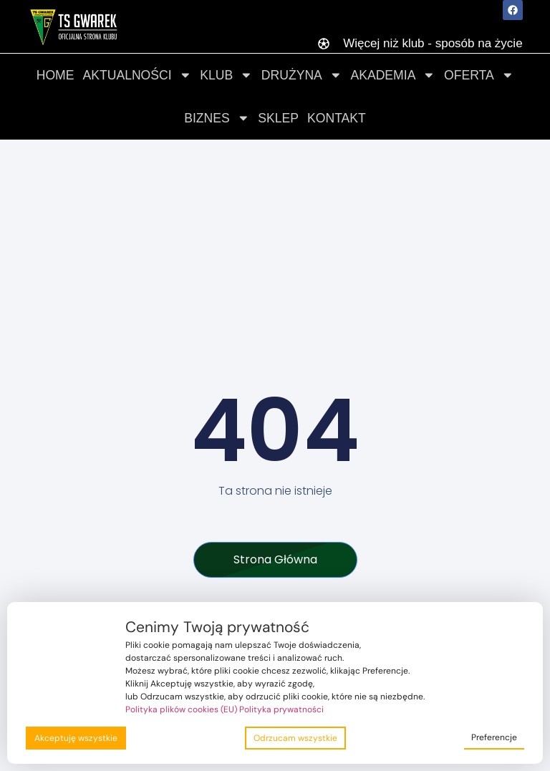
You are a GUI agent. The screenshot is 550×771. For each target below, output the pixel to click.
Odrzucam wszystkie (295, 738)
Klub (226, 75)
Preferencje (494, 737)
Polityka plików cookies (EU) (181, 709)
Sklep (278, 118)
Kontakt (336, 118)
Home (55, 75)
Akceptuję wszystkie (75, 738)
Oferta (478, 75)
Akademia (392, 75)
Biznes (216, 118)
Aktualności (136, 75)
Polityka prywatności (281, 709)
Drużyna (301, 75)
